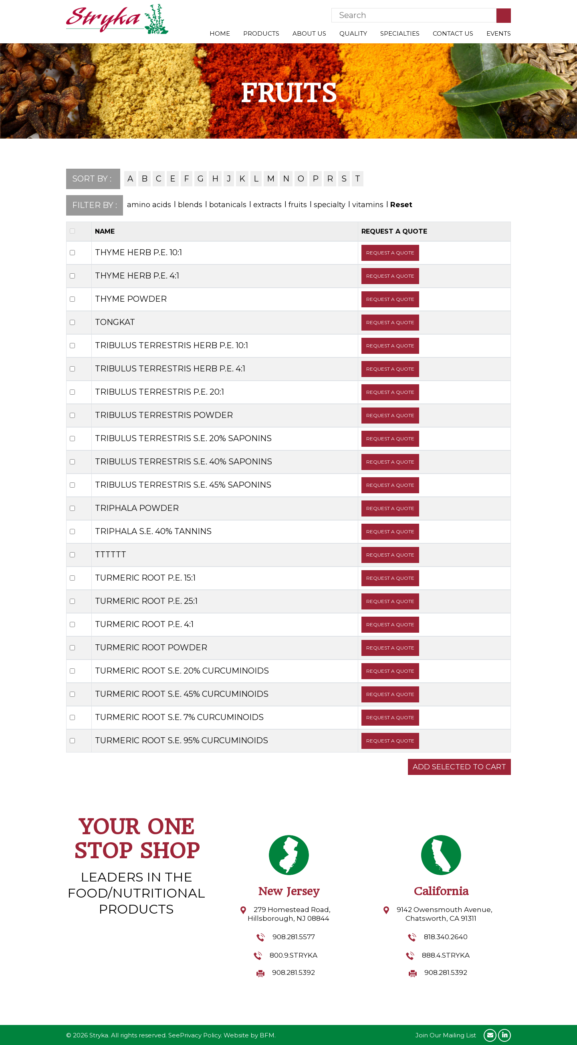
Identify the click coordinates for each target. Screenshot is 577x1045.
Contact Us (453, 33)
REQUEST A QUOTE (390, 253)
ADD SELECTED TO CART (459, 767)
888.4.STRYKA (446, 955)
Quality (353, 33)
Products (261, 33)
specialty (329, 204)
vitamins (367, 204)
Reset (401, 204)
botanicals (227, 204)
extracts (267, 204)
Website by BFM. (250, 1035)
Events (498, 33)
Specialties (400, 33)
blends (190, 204)
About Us (309, 33)
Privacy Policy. (201, 1035)
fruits (297, 204)
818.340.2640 (446, 937)
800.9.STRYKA (293, 955)
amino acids (149, 204)
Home (220, 33)
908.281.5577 (293, 937)
